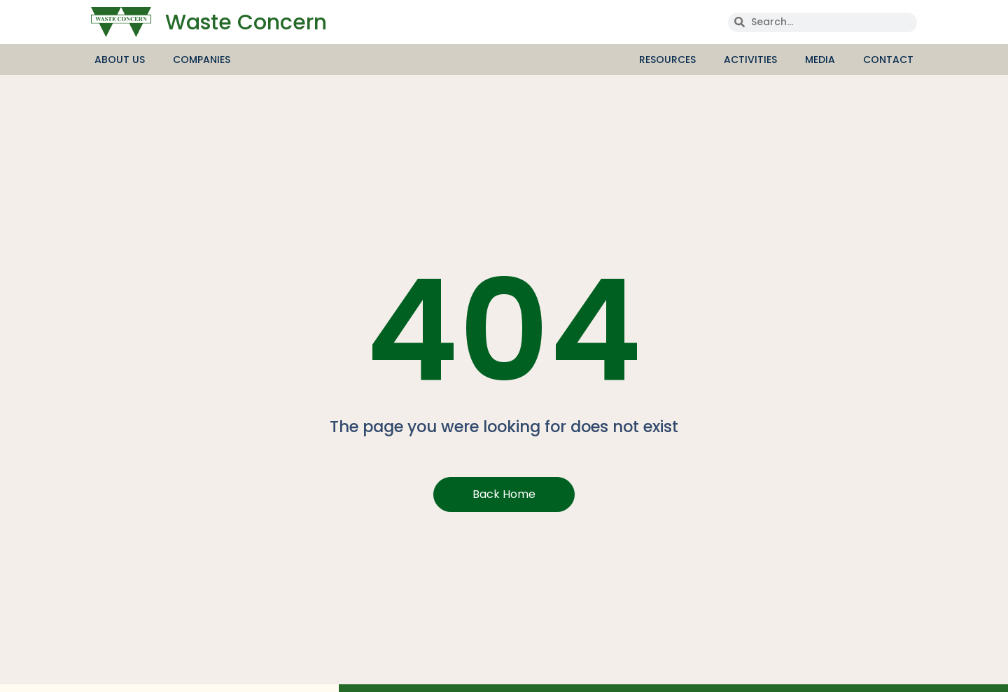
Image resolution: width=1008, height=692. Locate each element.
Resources (671, 60)
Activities (754, 60)
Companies (201, 60)
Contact (888, 60)
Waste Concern (246, 22)
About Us (123, 60)
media (823, 60)
